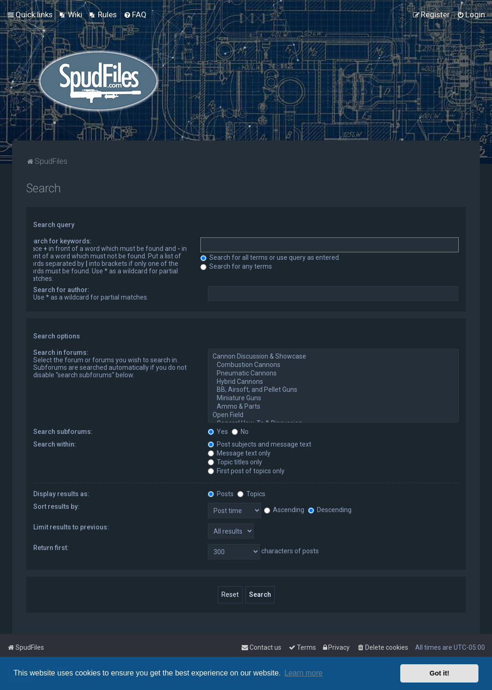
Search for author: (61, 290)
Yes (218, 431)
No (240, 431)
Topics (251, 494)
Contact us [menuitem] (261, 647)
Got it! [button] (439, 673)
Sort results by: (56, 506)
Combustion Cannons (333, 365)
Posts (221, 494)
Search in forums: (60, 352)
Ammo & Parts (333, 407)
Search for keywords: (59, 241)
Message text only (239, 453)
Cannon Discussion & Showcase (333, 356)
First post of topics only (246, 471)
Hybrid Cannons (333, 382)
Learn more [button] (303, 673)
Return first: (51, 547)
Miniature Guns (333, 398)
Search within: (54, 444)
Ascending (284, 510)
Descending (330, 510)
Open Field (333, 415)
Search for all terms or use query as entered (269, 257)
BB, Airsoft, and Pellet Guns (333, 390)
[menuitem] (70, 14)
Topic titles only (235, 462)
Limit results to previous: (71, 527)
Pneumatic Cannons (333, 373)
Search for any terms (236, 266)
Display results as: (61, 494)
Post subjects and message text (259, 444)
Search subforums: (63, 431)
